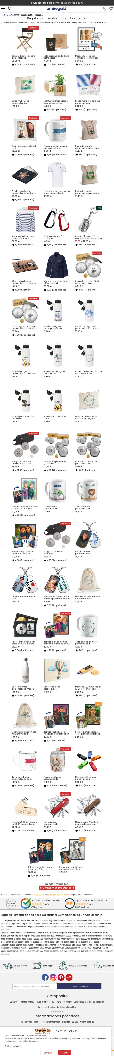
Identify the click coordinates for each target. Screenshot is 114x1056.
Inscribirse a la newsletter (79, 986)
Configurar (48, 1052)
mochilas (13, 935)
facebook (45, 977)
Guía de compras (87, 1021)
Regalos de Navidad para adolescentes (17, 894)
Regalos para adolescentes (82, 894)
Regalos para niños (41, 894)
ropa (26, 935)
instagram (53, 977)
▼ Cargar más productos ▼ (57, 887)
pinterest (61, 977)
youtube (69, 977)
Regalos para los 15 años (60, 894)
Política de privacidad (13, 1046)
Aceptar (65, 1052)
